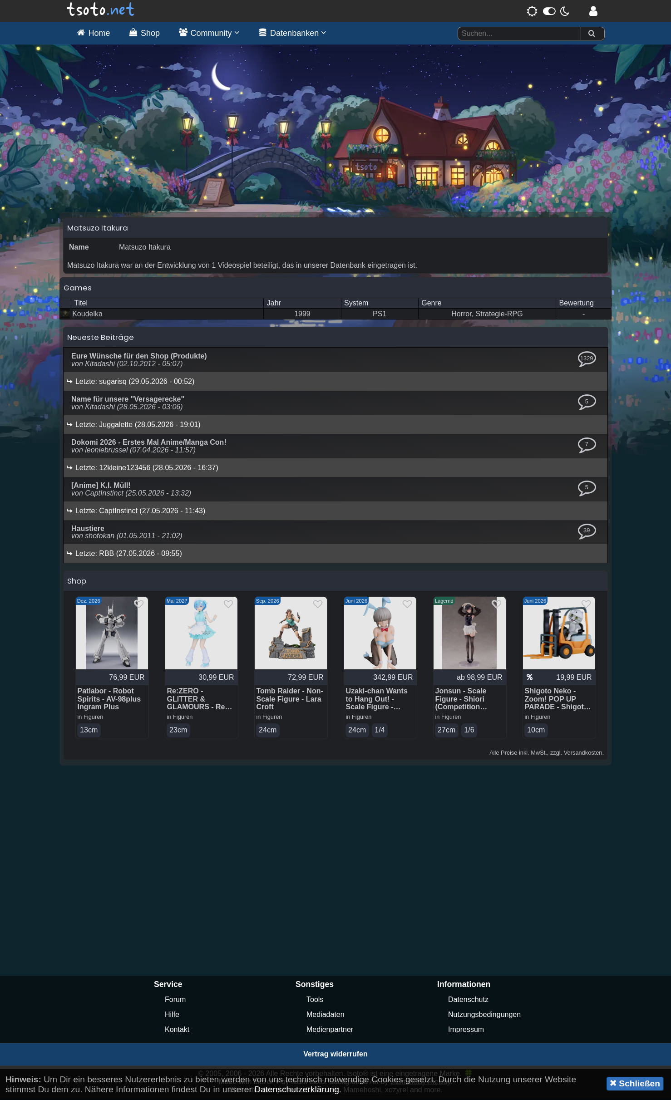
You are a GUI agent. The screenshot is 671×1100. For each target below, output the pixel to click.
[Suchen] (591, 33)
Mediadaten (325, 1017)
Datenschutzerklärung (296, 1089)
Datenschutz (468, 1002)
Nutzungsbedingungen (484, 1017)
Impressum (466, 1032)
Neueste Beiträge (100, 339)
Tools (314, 1002)
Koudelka (87, 316)
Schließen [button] (635, 1083)
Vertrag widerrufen (335, 1056)
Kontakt (177, 1032)
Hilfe (172, 1017)
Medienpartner (329, 1032)
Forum (175, 1002)
